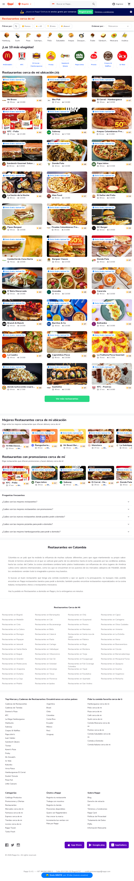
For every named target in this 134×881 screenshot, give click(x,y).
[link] (22, 89)
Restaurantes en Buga (77, 644)
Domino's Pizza (11, 711)
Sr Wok (8, 761)
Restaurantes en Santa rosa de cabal (81, 635)
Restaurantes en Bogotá (12, 615)
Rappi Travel (10, 828)
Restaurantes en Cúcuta (111, 649)
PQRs (90, 824)
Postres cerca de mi (96, 730)
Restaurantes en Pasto (44, 639)
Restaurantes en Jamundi (12, 644)
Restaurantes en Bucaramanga (48, 624)
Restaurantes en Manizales (79, 629)
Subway (8, 727)
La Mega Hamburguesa (14, 719)
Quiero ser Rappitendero (56, 813)
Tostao (8, 745)
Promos (26, 26)
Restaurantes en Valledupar (47, 649)
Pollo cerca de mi (95, 707)
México (49, 727)
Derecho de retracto (96, 801)
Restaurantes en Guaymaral (79, 619)
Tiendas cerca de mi (13, 820)
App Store (74, 845)
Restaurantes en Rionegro (13, 634)
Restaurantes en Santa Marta (14, 649)
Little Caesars (11, 784)
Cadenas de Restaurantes (16, 704)
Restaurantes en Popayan (13, 639)
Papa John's (10, 734)
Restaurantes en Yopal (77, 669)
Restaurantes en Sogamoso (112, 674)
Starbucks (9, 723)
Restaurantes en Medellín (13, 619)
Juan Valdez (10, 738)
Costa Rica (50, 719)
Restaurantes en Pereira (78, 624)
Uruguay (50, 734)
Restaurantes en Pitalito (12, 683)
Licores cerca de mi (13, 824)
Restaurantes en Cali (44, 619)
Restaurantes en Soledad (45, 663)
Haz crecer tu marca (54, 816)
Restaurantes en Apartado (79, 678)
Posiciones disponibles (55, 809)
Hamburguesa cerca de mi (98, 704)
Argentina (50, 704)
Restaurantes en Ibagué (12, 654)
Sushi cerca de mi (95, 719)
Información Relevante (97, 828)
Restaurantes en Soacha (111, 669)
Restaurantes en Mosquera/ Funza (115, 659)
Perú (48, 730)
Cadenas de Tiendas (13, 707)
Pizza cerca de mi (95, 711)
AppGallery (119, 845)
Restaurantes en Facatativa (79, 674)
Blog (89, 797)
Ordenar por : (98, 26)
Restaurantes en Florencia (46, 678)
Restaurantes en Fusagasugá (80, 659)
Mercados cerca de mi (14, 809)
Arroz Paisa (10, 768)
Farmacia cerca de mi (14, 813)
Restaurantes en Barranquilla (47, 615)
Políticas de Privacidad (97, 816)
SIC (89, 805)
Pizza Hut (9, 780)
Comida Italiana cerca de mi (99, 744)
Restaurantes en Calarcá (45, 634)
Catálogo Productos (13, 797)
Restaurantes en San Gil (45, 659)
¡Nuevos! (65, 26)
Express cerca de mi (13, 816)
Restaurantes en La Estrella (112, 634)
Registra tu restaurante (56, 797)
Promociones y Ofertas (14, 801)
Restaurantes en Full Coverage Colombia (81, 665)
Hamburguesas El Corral (15, 772)
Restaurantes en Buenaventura (114, 644)
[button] (25, 4)
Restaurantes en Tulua (44, 674)
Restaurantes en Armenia (111, 629)
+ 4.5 (39, 26)
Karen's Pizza (10, 749)
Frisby (7, 753)
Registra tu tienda (53, 805)
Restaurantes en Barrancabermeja (115, 654)
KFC (6, 715)
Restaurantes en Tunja (77, 654)
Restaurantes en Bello (44, 629)
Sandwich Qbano (12, 742)
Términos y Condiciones (97, 809)
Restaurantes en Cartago (45, 644)
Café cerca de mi (95, 715)
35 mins (51, 26)
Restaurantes (10, 805)
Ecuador (49, 723)
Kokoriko (8, 764)
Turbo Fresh (10, 831)
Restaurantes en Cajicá (110, 615)
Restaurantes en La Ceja (12, 678)
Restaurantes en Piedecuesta (14, 663)
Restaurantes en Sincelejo (46, 669)
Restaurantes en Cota (11, 624)
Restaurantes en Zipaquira (112, 663)
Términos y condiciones (104, 12)
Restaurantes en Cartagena (112, 619)
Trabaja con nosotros (55, 801)
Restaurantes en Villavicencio (47, 654)
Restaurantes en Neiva (110, 639)
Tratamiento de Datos (97, 820)
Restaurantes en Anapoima (13, 669)
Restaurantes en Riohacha (112, 678)
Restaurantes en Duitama (12, 674)
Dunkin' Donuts (11, 776)
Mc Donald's (10, 757)
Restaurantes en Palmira (78, 639)
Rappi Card (92, 813)
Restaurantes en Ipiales (45, 683)
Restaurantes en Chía (77, 615)
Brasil (48, 707)
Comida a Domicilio (95, 741)
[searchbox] (73, 4)
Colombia (50, 715)
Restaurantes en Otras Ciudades (114, 624)
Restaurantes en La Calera (13, 629)
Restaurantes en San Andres (80, 683)
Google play (97, 845)
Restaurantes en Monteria (79, 649)
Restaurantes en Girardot (12, 659)
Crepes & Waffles (12, 730)
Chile (48, 711)
